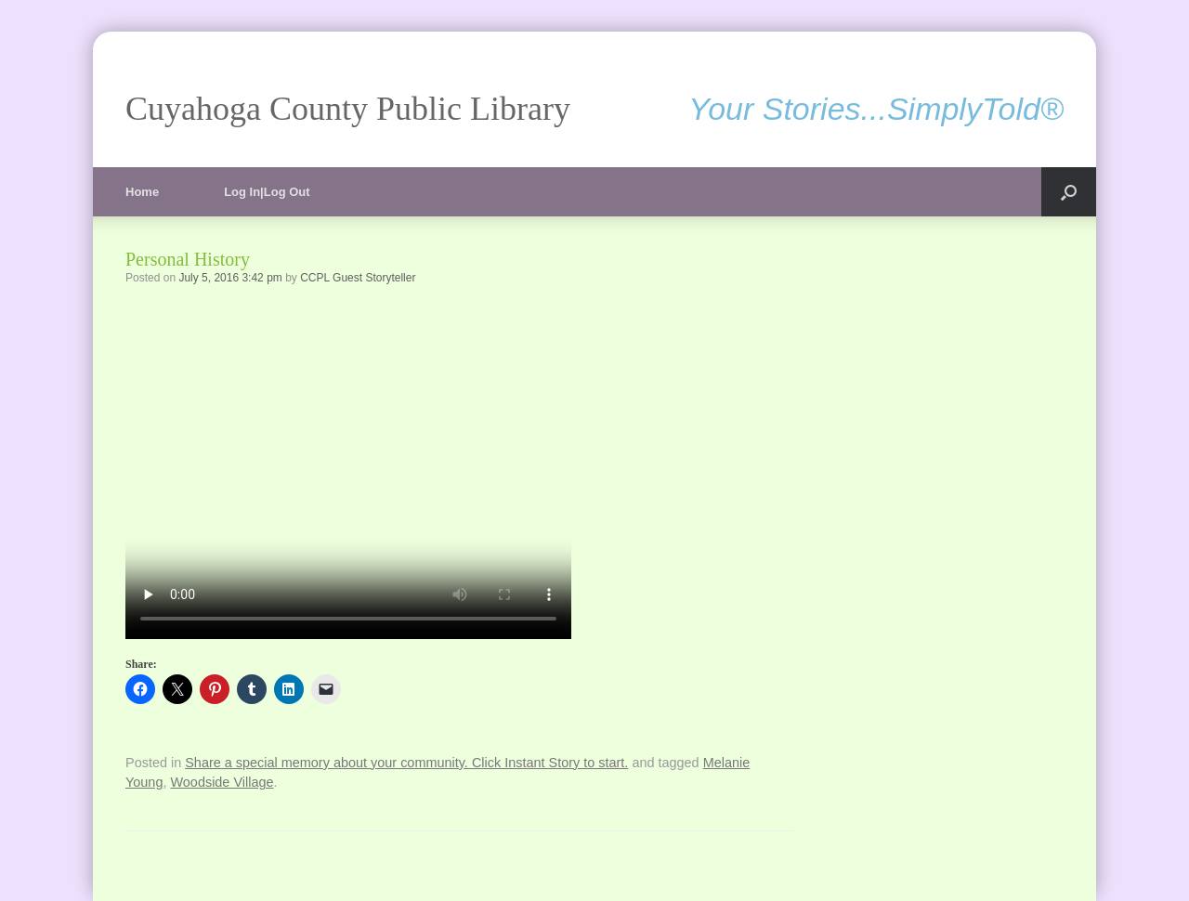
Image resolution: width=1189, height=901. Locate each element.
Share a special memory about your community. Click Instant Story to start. (406, 762)
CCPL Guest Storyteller (357, 277)
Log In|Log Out (266, 192)
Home (142, 192)
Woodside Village (221, 782)
